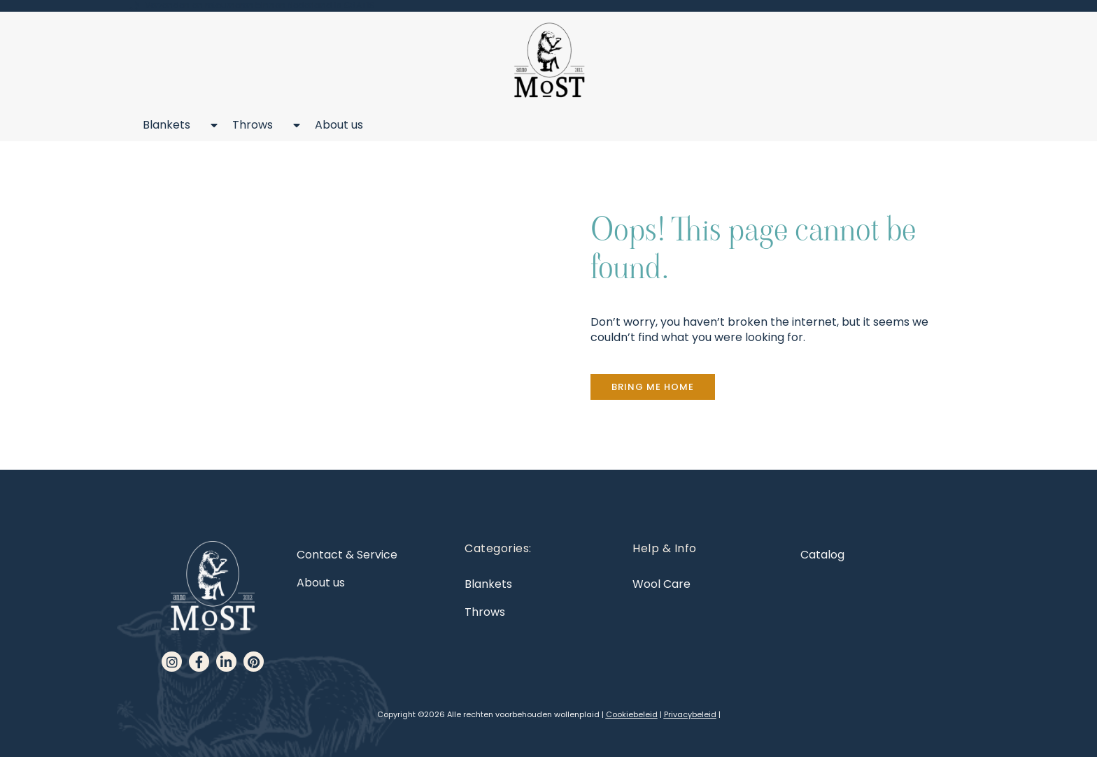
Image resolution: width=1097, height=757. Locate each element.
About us (339, 125)
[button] (652, 387)
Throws (259, 125)
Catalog (822, 555)
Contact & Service (347, 555)
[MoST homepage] (548, 60)
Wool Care (661, 584)
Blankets (173, 125)
